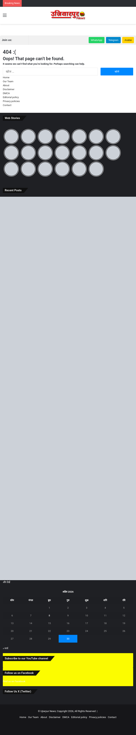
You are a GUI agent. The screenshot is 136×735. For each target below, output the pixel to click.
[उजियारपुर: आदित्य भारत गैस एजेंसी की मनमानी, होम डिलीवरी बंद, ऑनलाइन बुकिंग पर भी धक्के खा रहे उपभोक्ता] (68, 311)
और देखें (6, 582)
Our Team (8, 81)
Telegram (113, 40)
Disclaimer (8, 89)
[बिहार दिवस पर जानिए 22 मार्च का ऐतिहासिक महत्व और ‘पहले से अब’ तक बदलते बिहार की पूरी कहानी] (68, 388)
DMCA (6, 93)
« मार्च (5, 648)
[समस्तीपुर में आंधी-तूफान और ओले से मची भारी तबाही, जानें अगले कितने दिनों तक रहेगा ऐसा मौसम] (68, 465)
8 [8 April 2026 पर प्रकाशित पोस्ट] (49, 615)
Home (6, 77)
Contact (7, 105)
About (6, 85)
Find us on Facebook (14, 681)
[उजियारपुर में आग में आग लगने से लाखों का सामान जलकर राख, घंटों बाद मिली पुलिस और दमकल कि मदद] (68, 542)
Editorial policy (11, 97)
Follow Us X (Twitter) (18, 691)
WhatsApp (96, 40)
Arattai (128, 40)
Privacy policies (11, 101)
